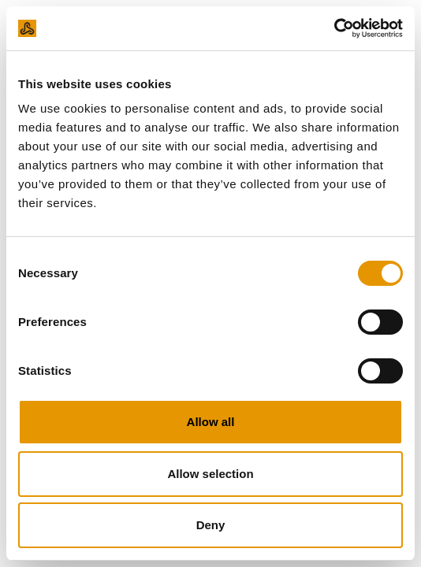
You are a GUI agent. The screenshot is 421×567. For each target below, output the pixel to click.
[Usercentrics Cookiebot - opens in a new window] (334, 28)
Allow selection (210, 473)
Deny (210, 525)
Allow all (211, 421)
